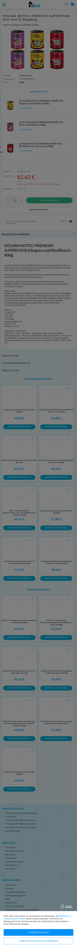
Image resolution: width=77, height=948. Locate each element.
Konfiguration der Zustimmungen (38, 941)
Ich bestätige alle (38, 932)
